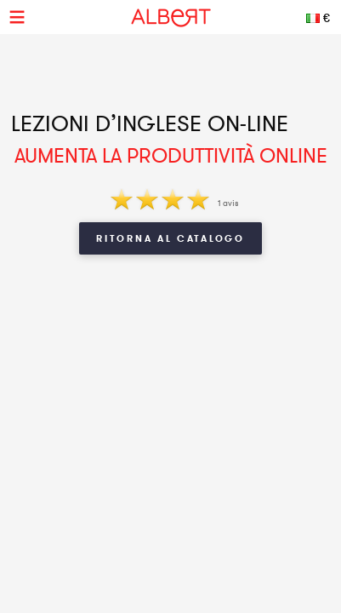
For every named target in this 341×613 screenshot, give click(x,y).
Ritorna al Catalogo (170, 238)
